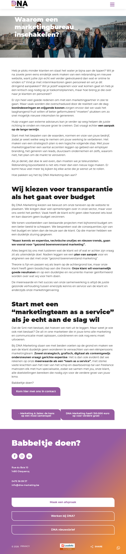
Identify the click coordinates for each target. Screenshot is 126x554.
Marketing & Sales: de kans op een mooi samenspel (37, 414)
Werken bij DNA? (63, 515)
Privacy (25, 546)
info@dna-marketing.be (25, 484)
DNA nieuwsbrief (63, 529)
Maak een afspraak (63, 501)
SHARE (98, 546)
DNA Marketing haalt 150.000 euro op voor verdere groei (87, 414)
